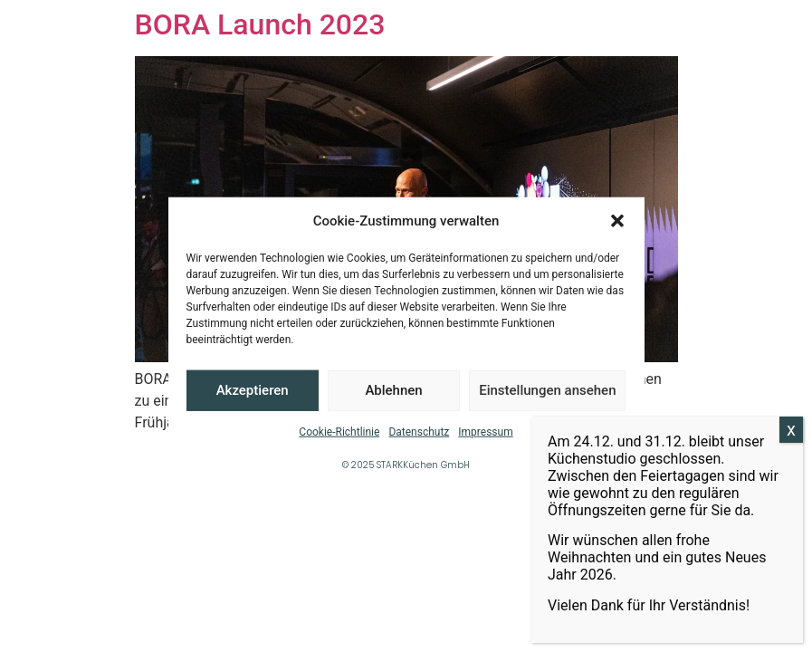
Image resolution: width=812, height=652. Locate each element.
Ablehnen (393, 390)
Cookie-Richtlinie (339, 431)
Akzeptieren (252, 390)
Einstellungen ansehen (547, 390)
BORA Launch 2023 (260, 24)
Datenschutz (418, 431)
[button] (617, 221)
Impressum (485, 431)
